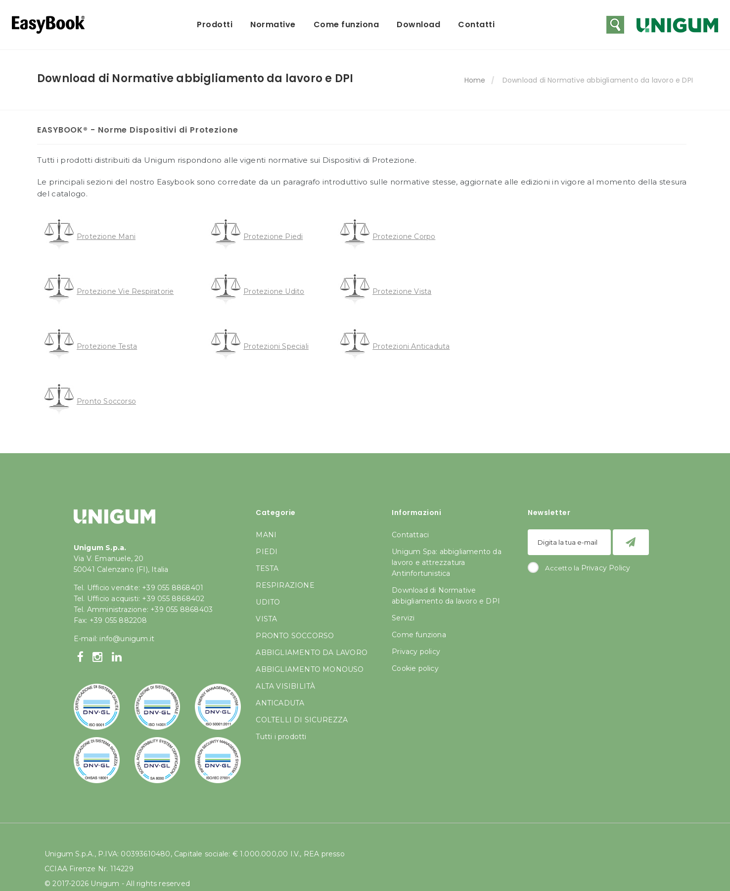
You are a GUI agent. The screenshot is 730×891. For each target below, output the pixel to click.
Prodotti (214, 24)
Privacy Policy (606, 567)
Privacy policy (416, 651)
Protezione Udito (273, 291)
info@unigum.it (126, 638)
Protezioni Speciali (276, 346)
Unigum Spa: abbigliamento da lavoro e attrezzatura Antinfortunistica (447, 562)
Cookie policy (415, 668)
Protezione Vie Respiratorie (125, 291)
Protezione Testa (107, 346)
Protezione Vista (401, 291)
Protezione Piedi (273, 236)
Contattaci (410, 534)
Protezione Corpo (403, 236)
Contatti (476, 24)
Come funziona (346, 24)
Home (475, 80)
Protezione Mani (106, 236)
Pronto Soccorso (106, 401)
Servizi (403, 617)
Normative (273, 24)
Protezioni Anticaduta (411, 346)
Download (418, 24)
